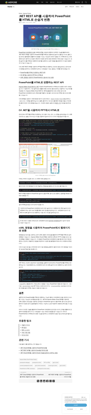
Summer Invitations (54, 220)
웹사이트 (52, 2)
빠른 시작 (58, 103)
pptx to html (55, 362)
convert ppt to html (52, 365)
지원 (47, 2)
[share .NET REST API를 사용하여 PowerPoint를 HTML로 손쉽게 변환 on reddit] (44, 381)
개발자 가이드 (26, 325)
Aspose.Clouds (27, 13)
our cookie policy (73, 401)
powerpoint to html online (43, 368)
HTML (42, 52)
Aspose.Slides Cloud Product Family (28, 359)
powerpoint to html (36, 362)
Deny (81, 409)
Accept (76, 405)
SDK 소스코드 (26, 330)
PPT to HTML (47, 362)
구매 (42, 2)
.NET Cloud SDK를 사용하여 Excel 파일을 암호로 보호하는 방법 (39, 353)
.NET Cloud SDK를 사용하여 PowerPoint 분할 (33, 348)
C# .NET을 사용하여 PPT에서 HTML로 (31, 75)
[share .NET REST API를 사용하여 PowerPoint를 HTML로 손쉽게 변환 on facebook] (47, 381)
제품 (37, 2)
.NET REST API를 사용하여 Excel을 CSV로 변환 (34, 350)
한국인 (77, 2)
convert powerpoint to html (26, 365)
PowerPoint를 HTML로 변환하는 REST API (32, 72)
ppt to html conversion (40, 365)
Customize (70, 409)
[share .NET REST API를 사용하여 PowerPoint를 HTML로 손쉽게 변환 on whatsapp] (50, 381)
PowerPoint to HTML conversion (27, 368)
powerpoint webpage (25, 362)
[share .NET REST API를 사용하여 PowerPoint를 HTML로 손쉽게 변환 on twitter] (38, 381)
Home (10, 7)
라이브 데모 (25, 335)
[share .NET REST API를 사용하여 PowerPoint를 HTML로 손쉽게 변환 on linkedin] (41, 381)
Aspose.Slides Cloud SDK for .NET (29, 86)
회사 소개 (59, 2)
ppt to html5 (62, 365)
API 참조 (24, 327)
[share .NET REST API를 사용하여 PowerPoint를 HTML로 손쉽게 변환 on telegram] (54, 381)
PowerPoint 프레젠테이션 (26, 52)
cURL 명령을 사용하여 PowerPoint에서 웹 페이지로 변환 (37, 77)
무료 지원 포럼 (26, 332)
